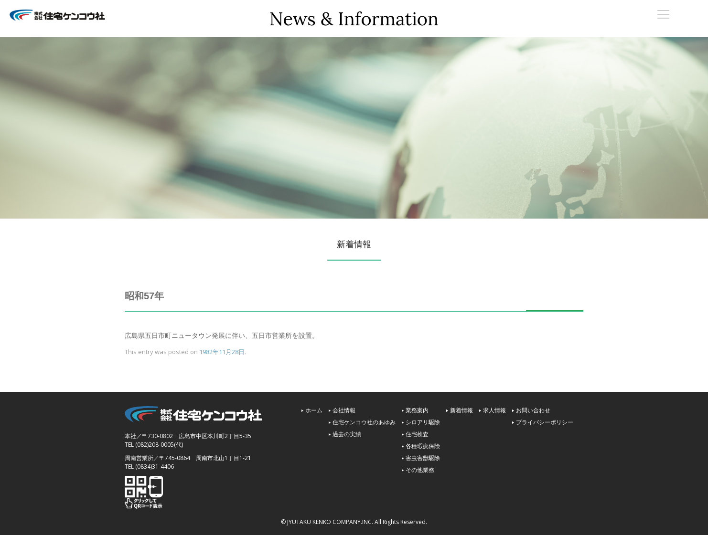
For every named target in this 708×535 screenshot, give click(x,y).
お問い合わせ (533, 410)
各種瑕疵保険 (423, 446)
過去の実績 (347, 434)
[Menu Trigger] (663, 14)
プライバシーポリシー (544, 422)
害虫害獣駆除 (423, 458)
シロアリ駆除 (423, 422)
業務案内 (417, 410)
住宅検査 (417, 434)
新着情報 (461, 410)
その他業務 (420, 470)
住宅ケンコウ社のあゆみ (364, 422)
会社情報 (344, 410)
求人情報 (494, 410)
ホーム (313, 410)
